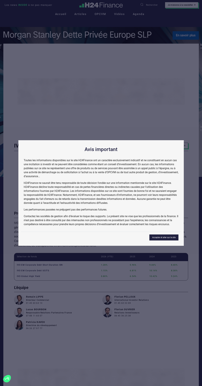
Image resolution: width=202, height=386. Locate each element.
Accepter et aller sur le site (164, 237)
